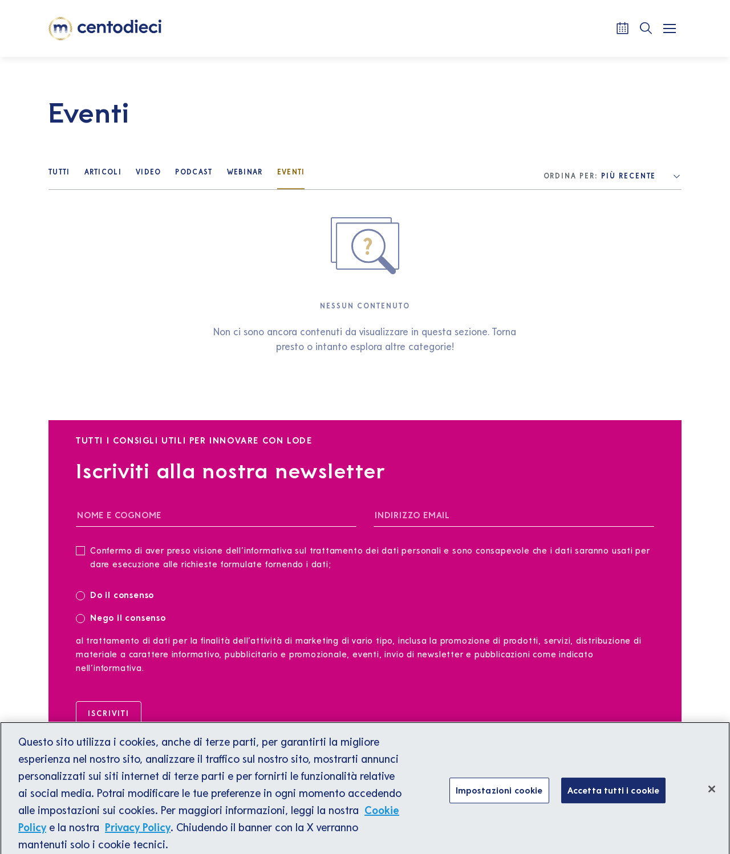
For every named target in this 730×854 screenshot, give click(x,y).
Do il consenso (118, 594)
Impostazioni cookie (499, 793)
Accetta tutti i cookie (613, 793)
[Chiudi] (711, 792)
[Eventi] (291, 173)
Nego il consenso (121, 617)
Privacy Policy (138, 830)
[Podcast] (193, 173)
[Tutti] (59, 173)
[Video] (148, 173)
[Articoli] (102, 173)
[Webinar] (245, 173)
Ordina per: (571, 176)
